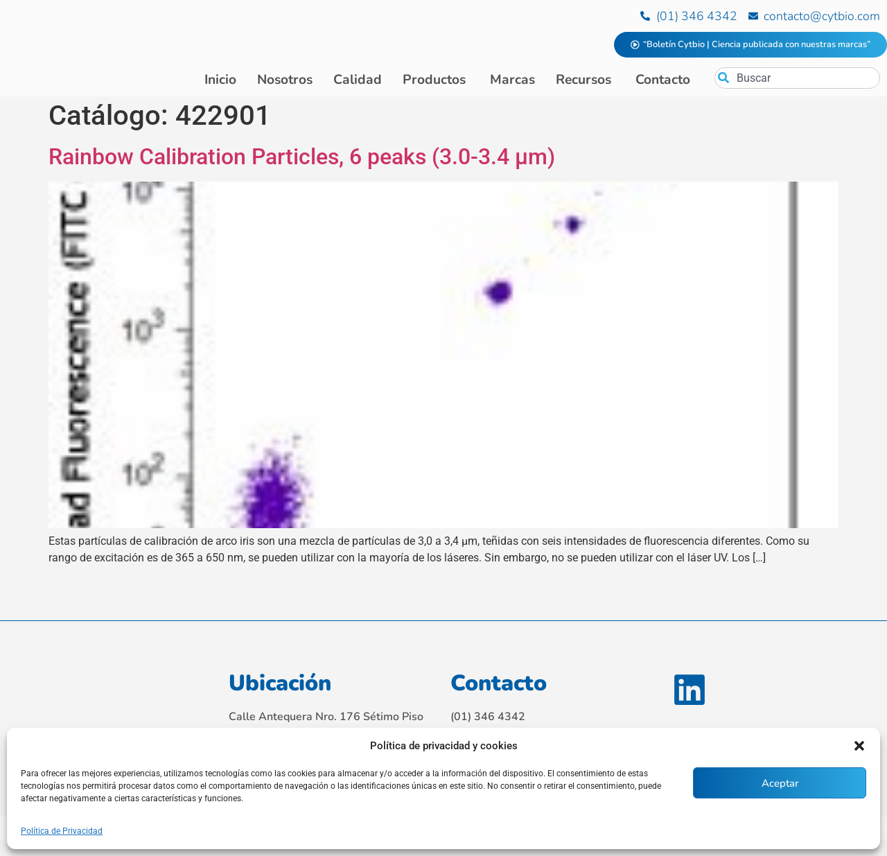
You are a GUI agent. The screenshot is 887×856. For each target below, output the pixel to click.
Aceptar (780, 783)
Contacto (498, 686)
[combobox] (797, 78)
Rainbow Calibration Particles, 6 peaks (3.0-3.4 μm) (302, 159)
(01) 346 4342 (487, 719)
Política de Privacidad (62, 831)
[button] (859, 746)
